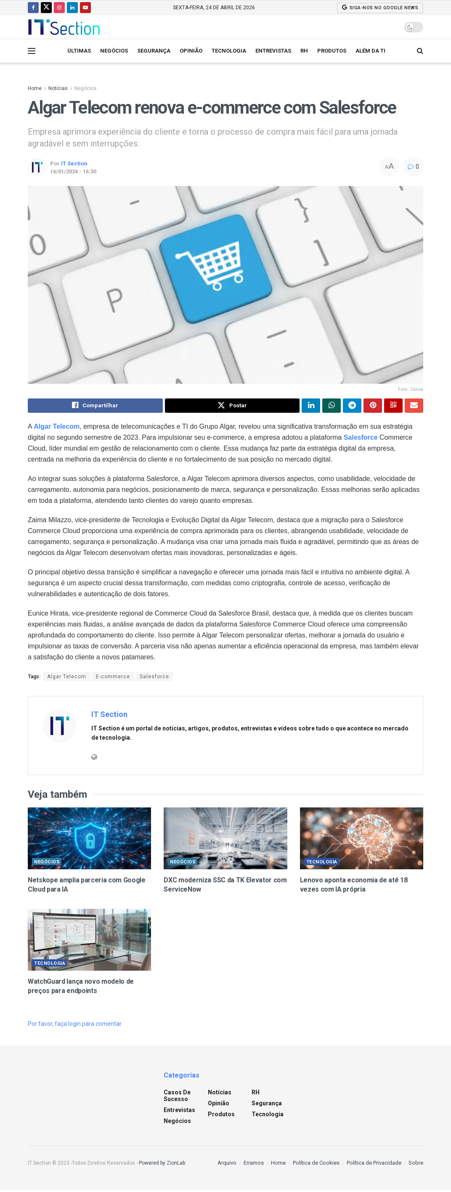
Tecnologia (229, 51)
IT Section (74, 163)
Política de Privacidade (374, 1164)
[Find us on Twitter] (46, 7)
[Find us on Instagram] (59, 7)
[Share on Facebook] (95, 406)
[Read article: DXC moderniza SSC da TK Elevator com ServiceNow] (225, 840)
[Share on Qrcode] (393, 406)
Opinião (191, 51)
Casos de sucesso (177, 1097)
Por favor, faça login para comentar (75, 1025)
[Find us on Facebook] (33, 7)
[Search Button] (420, 51)
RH (304, 51)
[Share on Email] (414, 406)
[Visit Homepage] (64, 27)
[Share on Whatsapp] (331, 406)
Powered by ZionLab (162, 1165)
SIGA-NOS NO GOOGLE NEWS (380, 7)
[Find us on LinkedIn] (72, 7)
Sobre (416, 1164)
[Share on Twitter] (232, 406)
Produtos (331, 51)
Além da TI (370, 51)
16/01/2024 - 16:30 (73, 171)
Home (35, 88)
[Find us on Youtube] (85, 7)
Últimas (79, 51)
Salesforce (361, 439)
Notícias (58, 88)
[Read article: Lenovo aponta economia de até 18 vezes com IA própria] (361, 840)
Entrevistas (273, 51)
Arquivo (227, 1164)
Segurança (153, 51)
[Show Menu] (31, 51)
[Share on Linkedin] (311, 406)
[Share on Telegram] (352, 406)
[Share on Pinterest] (372, 406)
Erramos (254, 1164)
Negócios (114, 51)
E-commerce (113, 678)
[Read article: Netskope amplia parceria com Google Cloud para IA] (89, 840)
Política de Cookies (316, 1164)
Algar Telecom (66, 678)
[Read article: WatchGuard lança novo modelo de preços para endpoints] (89, 942)
